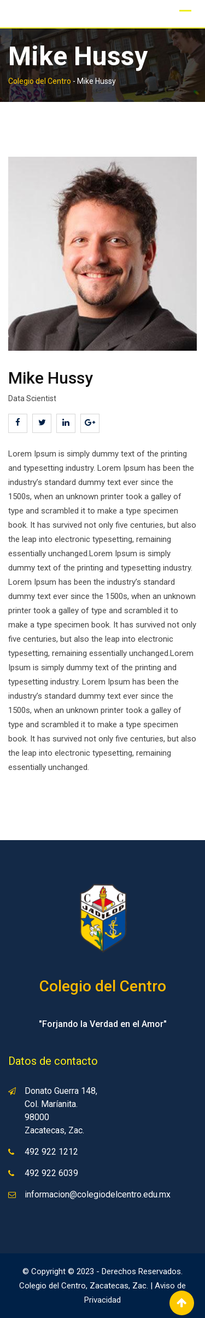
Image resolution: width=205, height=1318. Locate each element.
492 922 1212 (51, 1151)
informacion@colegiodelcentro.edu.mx (98, 1194)
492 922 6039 (51, 1173)
